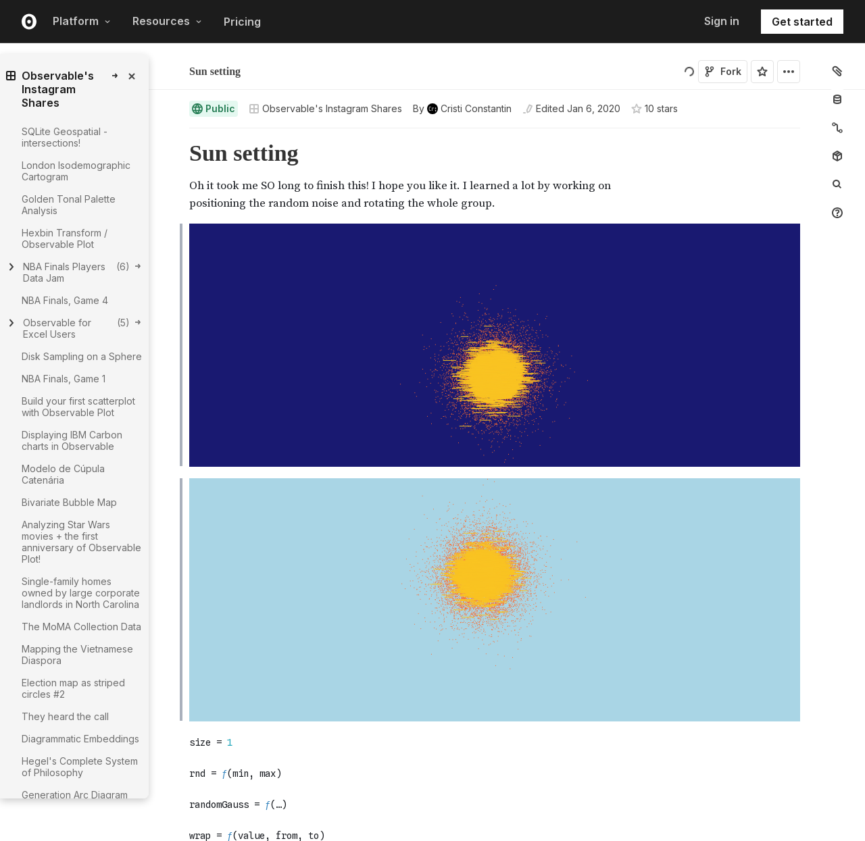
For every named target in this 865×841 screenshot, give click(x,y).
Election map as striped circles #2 (73, 688)
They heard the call (65, 716)
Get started (802, 21)
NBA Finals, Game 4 (65, 300)
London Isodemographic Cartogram (76, 170)
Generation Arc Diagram (75, 794)
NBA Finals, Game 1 (63, 378)
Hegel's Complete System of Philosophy (80, 766)
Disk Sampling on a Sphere (82, 356)
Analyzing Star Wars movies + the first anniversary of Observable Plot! (81, 542)
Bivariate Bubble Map (69, 502)
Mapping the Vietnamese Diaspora (77, 654)
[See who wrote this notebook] (462, 108)
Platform (82, 21)
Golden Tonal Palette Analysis (69, 204)
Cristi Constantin (258, 66)
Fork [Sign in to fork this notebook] (722, 71)
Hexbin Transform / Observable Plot (64, 238)
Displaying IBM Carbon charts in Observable (72, 440)
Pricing (242, 21)
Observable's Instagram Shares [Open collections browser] (325, 108)
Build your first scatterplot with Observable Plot (78, 406)
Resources (167, 21)
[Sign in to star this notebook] (762, 71)
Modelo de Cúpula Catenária (63, 474)
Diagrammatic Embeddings (80, 738)
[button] (173, 134)
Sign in (721, 21)
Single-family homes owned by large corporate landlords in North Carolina (81, 593)
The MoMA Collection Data (81, 626)
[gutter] (121, 805)
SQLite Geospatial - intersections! (64, 137)
